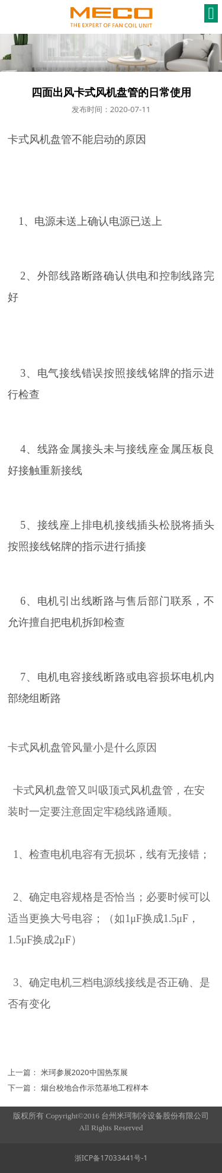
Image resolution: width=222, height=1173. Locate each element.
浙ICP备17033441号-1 (111, 1158)
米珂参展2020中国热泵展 (84, 1072)
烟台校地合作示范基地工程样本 (95, 1087)
